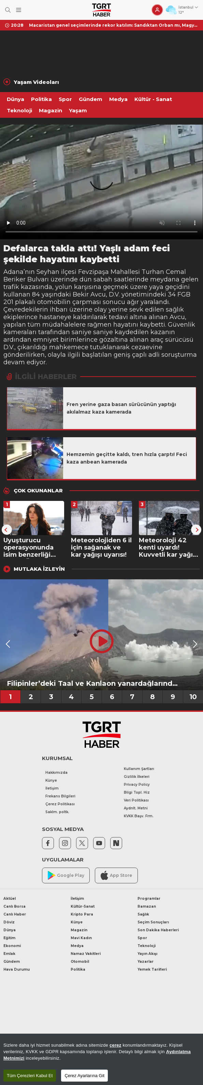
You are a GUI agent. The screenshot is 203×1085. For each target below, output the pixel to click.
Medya (118, 99)
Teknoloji (19, 110)
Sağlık (143, 914)
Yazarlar (145, 961)
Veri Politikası (136, 800)
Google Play (66, 875)
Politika (41, 99)
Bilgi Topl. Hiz (137, 792)
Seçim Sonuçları (153, 922)
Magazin (50, 110)
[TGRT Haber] (101, 9)
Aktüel (9, 898)
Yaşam (78, 110)
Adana (13, 272)
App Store (116, 875)
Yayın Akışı (147, 953)
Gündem (90, 99)
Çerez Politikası (60, 804)
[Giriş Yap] (157, 10)
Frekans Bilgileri (60, 796)
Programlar (148, 898)
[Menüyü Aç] (18, 10)
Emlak (9, 953)
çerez (115, 1045)
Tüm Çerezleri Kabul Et (30, 1075)
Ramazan (146, 906)
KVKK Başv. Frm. (139, 816)
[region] (101, 1059)
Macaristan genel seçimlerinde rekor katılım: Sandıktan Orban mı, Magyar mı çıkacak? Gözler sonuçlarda (113, 25)
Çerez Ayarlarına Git (84, 1075)
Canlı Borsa (14, 906)
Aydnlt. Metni (136, 808)
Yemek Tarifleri (152, 969)
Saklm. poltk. (57, 812)
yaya (156, 287)
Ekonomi (12, 946)
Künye (51, 780)
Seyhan (48, 272)
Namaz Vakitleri (86, 953)
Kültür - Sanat (153, 99)
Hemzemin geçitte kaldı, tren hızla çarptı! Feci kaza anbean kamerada (127, 458)
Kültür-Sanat (83, 906)
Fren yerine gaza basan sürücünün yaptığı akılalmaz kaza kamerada (121, 408)
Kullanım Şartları (139, 769)
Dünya (15, 99)
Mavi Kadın (81, 938)
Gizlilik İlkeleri (136, 776)
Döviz (9, 922)
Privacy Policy (137, 784)
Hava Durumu (16, 969)
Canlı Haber (14, 914)
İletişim (52, 788)
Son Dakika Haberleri (158, 930)
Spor (65, 99)
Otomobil (80, 961)
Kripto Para (82, 914)
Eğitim (9, 938)
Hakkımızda (56, 772)
